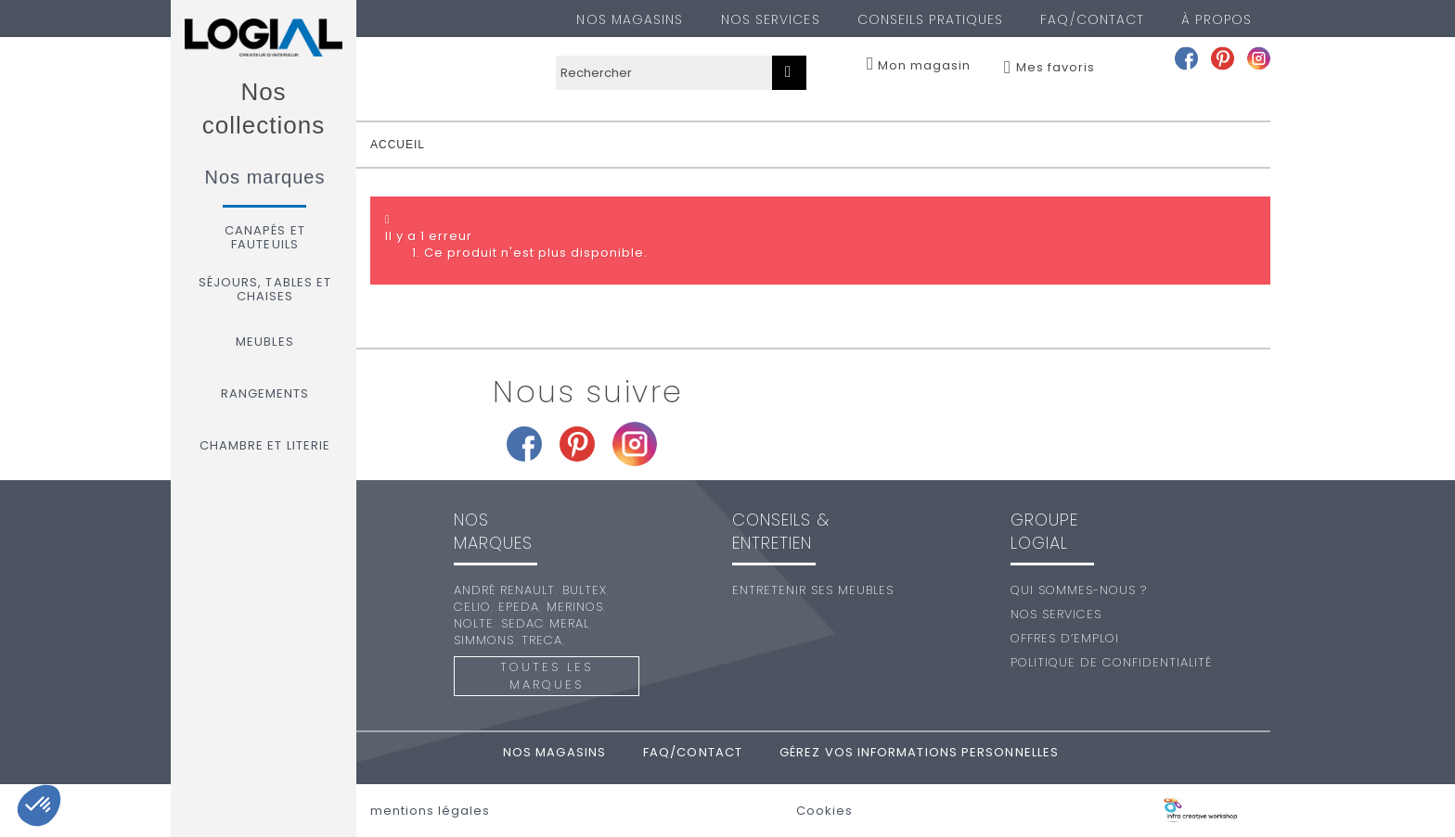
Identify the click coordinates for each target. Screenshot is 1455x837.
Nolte (474, 623)
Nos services (770, 19)
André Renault (504, 590)
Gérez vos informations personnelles (919, 752)
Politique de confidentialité (1111, 662)
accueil (397, 144)
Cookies (824, 811)
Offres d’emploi (1065, 638)
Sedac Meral (545, 623)
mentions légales (430, 811)
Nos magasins (629, 19)
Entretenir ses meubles (813, 590)
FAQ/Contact (1092, 19)
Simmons (484, 640)
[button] (39, 805)
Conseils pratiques (930, 19)
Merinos (575, 606)
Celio (472, 606)
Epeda (518, 606)
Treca (541, 640)
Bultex (584, 590)
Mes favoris (1055, 67)
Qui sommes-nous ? (1079, 590)
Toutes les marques (546, 675)
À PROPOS (1216, 19)
